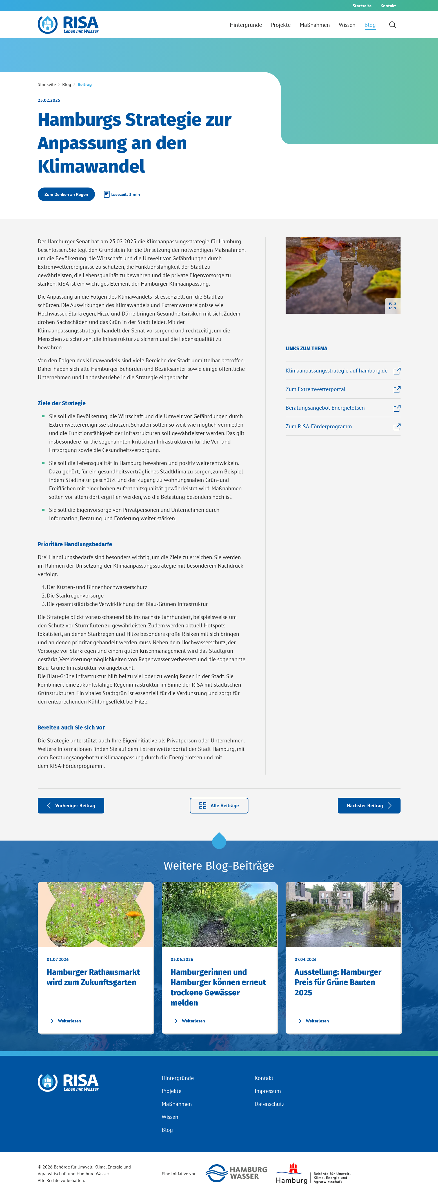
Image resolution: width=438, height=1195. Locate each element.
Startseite (47, 84)
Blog (167, 1130)
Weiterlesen (64, 1020)
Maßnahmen (177, 1104)
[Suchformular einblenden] (393, 25)
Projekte (171, 1091)
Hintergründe (178, 1078)
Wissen (170, 1117)
